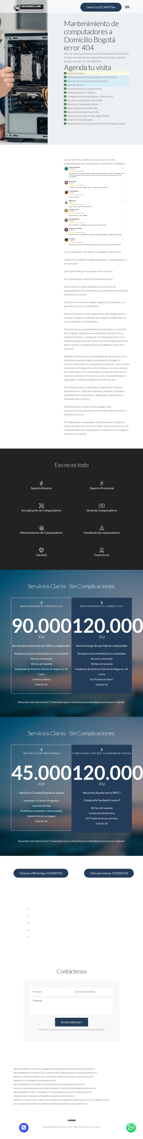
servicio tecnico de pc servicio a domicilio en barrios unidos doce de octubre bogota (61, 1100)
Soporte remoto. (74, 84)
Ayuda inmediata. (74, 73)
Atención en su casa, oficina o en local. (85, 80)
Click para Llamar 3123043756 (109, 873)
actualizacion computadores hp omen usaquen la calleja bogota (50, 1104)
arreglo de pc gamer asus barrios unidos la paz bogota (44, 1096)
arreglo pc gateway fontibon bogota (35, 1080)
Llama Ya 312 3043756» (101, 7)
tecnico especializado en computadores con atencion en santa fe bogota (55, 1088)
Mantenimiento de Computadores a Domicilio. (90, 77)
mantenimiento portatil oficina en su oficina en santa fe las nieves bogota (55, 1073)
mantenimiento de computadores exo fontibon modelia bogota (49, 1084)
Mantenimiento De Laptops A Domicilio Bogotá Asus (96, 123)
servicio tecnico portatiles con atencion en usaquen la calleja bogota (54, 1076)
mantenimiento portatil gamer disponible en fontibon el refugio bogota (54, 1069)
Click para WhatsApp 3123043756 (40, 873)
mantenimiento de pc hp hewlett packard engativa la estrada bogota (53, 1092)
